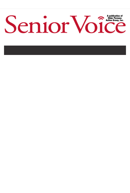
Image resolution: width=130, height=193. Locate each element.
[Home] (65, 34)
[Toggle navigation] (11, 51)
